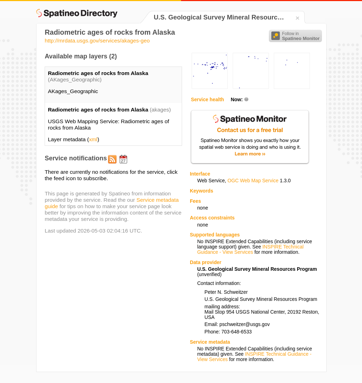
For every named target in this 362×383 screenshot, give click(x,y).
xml (93, 139)
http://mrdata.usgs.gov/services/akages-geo (97, 41)
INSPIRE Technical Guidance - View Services (250, 249)
